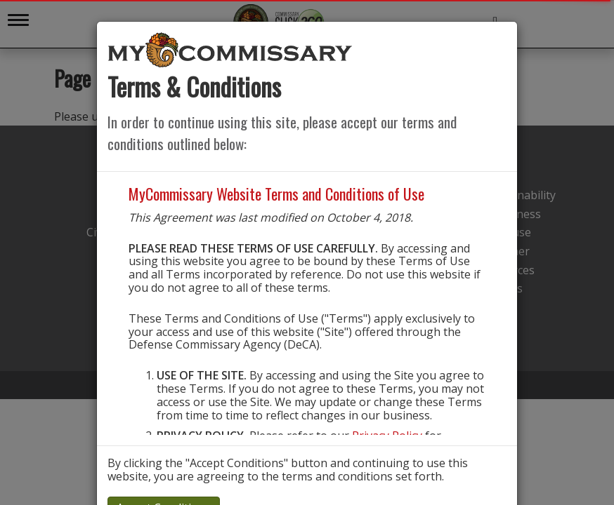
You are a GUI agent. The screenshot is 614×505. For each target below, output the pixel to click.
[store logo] (230, 49)
